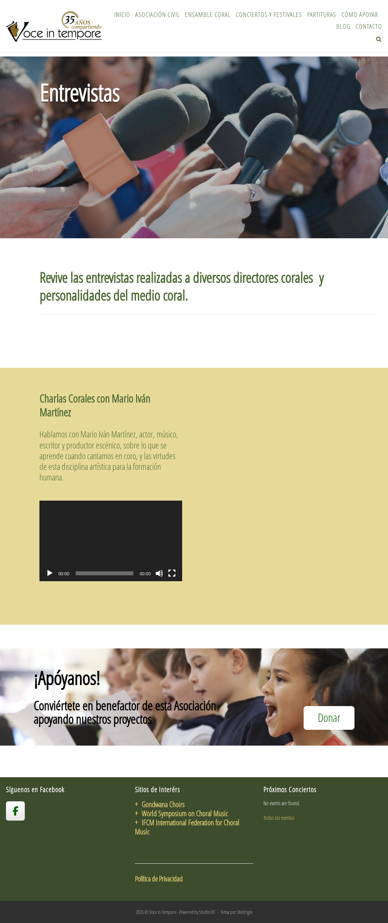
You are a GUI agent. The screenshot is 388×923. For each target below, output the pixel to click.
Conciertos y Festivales (269, 14)
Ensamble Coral (208, 14)
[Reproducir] (50, 573)
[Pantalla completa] (172, 573)
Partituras (321, 14)
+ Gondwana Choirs (160, 804)
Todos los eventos (278, 817)
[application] (110, 541)
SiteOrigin (245, 911)
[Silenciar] (159, 573)
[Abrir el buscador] (378, 39)
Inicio (122, 14)
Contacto (369, 26)
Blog (343, 26)
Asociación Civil (157, 14)
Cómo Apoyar (359, 14)
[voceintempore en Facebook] (15, 810)
